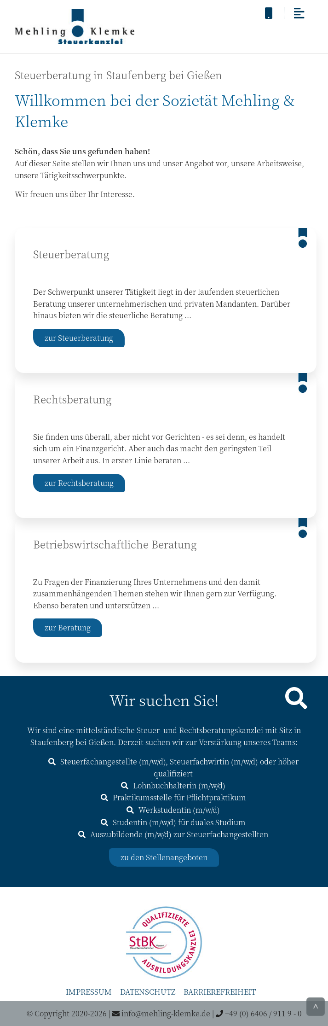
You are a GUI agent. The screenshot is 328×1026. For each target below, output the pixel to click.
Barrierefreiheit (220, 991)
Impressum (89, 991)
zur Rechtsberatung (79, 483)
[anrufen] (268, 12)
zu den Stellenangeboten (164, 857)
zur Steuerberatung (79, 337)
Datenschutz (148, 991)
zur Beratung (68, 627)
